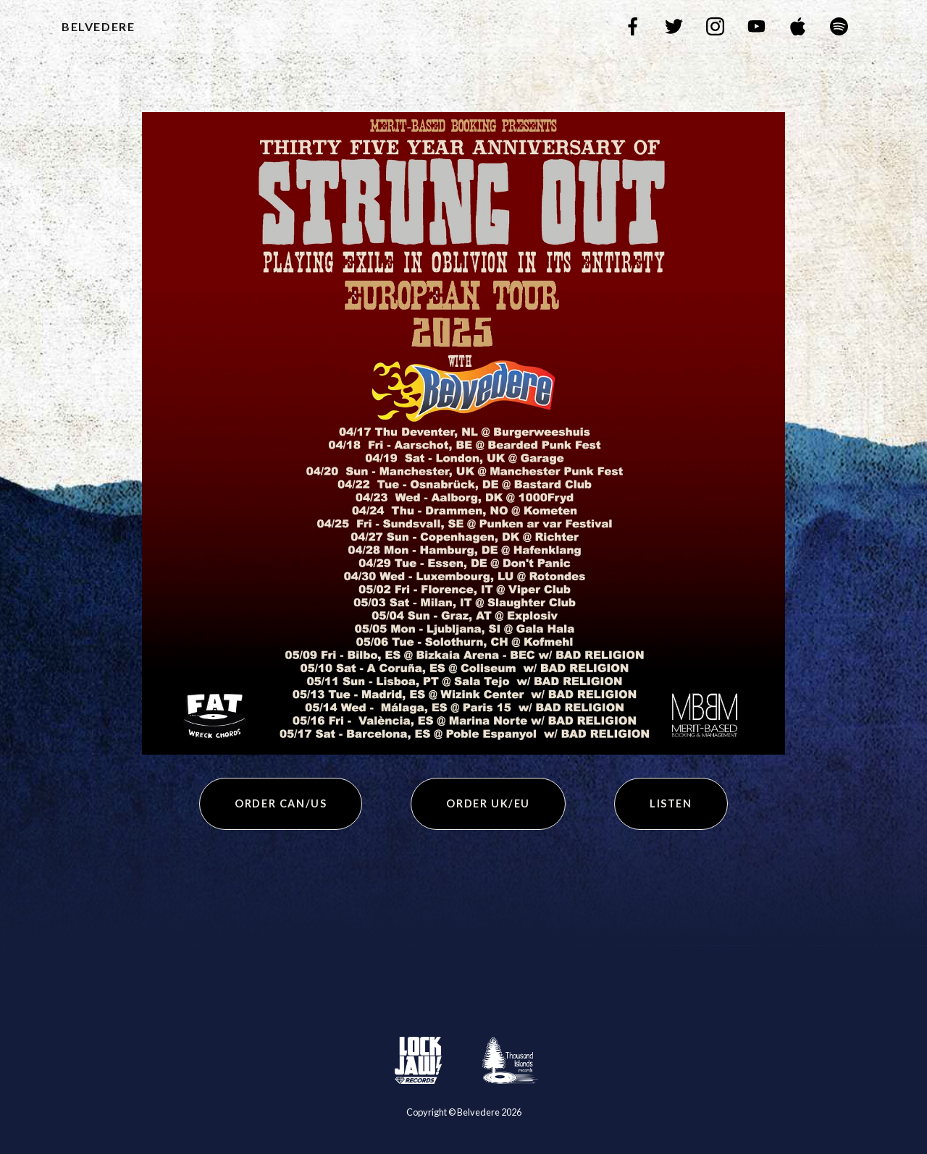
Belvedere (98, 26)
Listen (671, 803)
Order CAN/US (281, 803)
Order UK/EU (488, 803)
